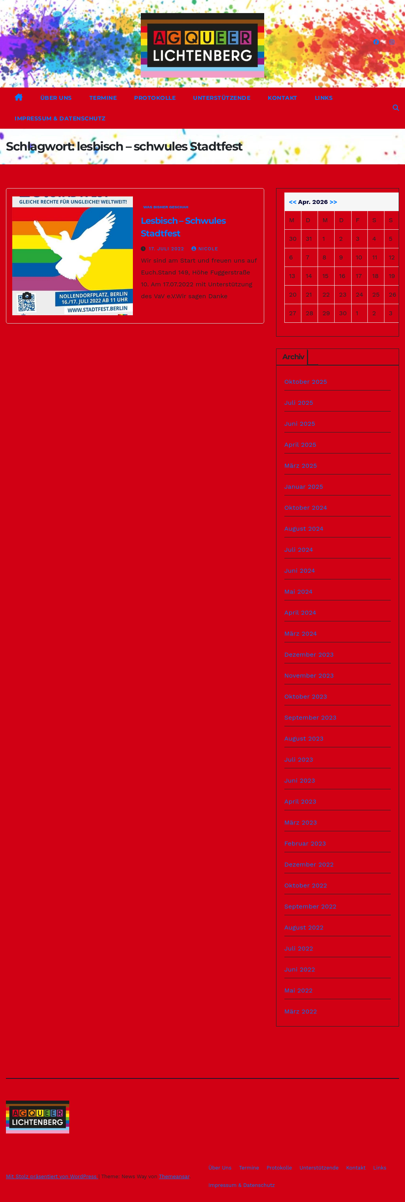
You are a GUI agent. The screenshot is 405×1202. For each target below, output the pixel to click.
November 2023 (309, 675)
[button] (396, 108)
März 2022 (300, 1011)
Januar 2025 (303, 486)
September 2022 (310, 906)
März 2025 (300, 465)
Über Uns (56, 97)
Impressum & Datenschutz (60, 118)
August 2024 (304, 528)
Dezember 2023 (309, 654)
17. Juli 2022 (167, 248)
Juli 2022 (298, 948)
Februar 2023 (305, 843)
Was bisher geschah (165, 207)
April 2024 (300, 612)
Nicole (204, 248)
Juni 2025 (299, 423)
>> (333, 202)
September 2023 (310, 717)
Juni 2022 (299, 969)
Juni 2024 (299, 570)
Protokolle (155, 97)
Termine (103, 97)
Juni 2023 (299, 780)
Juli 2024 (298, 549)
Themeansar (174, 1176)
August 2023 (304, 738)
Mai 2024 (298, 591)
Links (324, 97)
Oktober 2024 (305, 507)
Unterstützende (221, 97)
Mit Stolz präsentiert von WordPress (52, 1176)
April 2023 (300, 801)
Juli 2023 (298, 759)
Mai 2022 (298, 990)
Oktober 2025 (305, 381)
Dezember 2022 (309, 864)
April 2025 (300, 444)
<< (292, 202)
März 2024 (300, 633)
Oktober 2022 (305, 885)
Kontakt (282, 97)
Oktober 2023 (305, 696)
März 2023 (300, 822)
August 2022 (304, 927)
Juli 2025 (298, 402)
